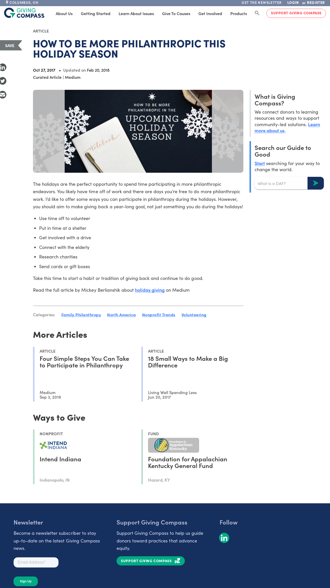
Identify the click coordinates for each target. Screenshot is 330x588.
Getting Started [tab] (95, 13)
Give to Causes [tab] (176, 13)
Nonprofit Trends (158, 314)
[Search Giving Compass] (257, 13)
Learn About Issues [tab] (136, 13)
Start (260, 163)
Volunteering (194, 314)
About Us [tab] (64, 13)
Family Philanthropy (81, 314)
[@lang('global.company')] (24, 13)
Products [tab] (238, 13)
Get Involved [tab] (210, 13)
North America (121, 314)
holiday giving (150, 290)
